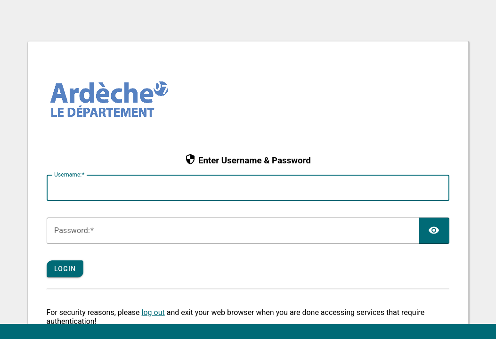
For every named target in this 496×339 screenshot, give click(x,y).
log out (153, 312)
